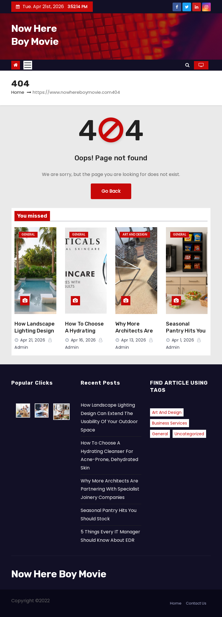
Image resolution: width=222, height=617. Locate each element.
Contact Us (196, 603)
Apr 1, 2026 (183, 340)
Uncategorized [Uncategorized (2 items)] (189, 434)
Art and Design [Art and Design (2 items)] (167, 412)
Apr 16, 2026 (83, 340)
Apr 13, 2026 (133, 340)
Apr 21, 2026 (32, 340)
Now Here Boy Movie (58, 574)
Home (17, 92)
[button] (187, 65)
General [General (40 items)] (160, 434)
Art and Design (135, 234)
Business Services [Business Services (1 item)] (169, 423)
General (28, 234)
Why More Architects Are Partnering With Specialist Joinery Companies (110, 489)
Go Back (111, 191)
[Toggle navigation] (28, 65)
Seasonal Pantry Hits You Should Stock (186, 331)
